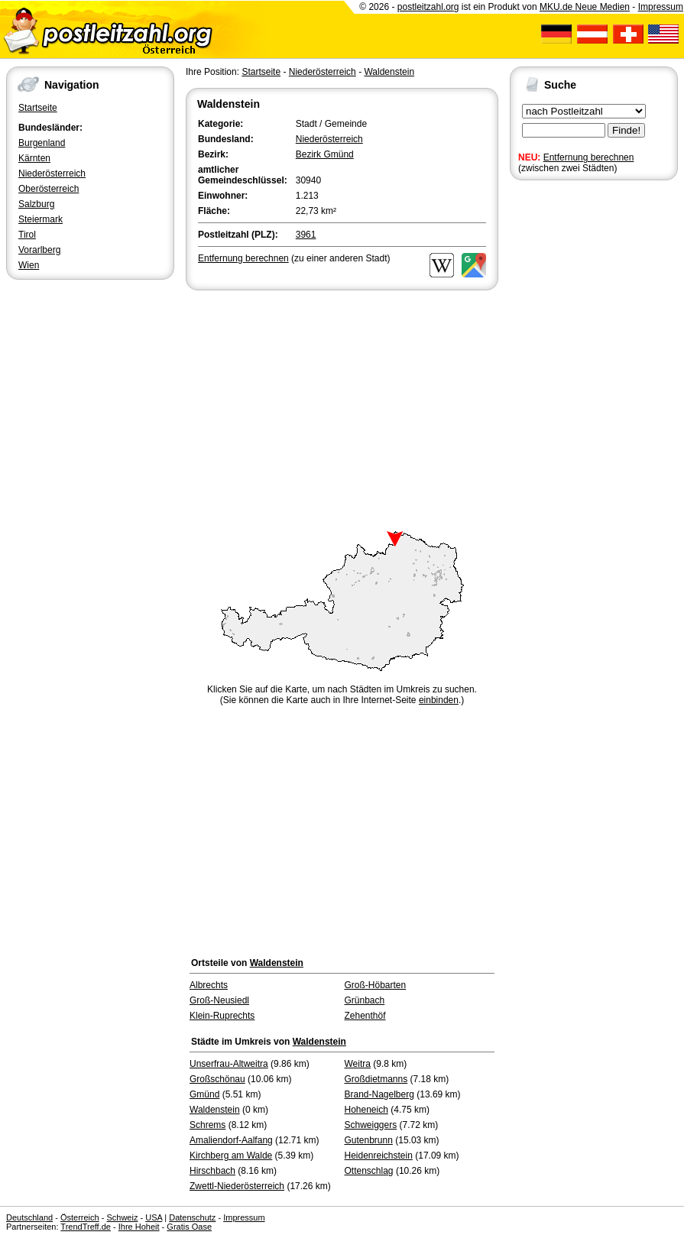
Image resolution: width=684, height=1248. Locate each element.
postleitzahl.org (428, 7)
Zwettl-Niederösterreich (237, 1186)
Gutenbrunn (369, 1140)
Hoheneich (366, 1109)
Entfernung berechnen (588, 157)
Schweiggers (371, 1125)
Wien (28, 265)
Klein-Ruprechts (222, 1015)
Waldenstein (389, 71)
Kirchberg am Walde (231, 1155)
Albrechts (209, 985)
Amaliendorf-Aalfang (231, 1140)
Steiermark (40, 219)
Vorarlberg (39, 250)
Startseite (37, 107)
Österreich (79, 1217)
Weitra (358, 1063)
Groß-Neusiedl (219, 1000)
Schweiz (122, 1217)
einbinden (439, 700)
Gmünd (204, 1094)
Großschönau (217, 1079)
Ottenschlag (369, 1170)
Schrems (207, 1125)
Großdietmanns (376, 1079)
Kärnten (34, 158)
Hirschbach (212, 1170)
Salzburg (36, 204)
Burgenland (41, 143)
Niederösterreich (52, 173)
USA (153, 1217)
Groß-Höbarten (376, 985)
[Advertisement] (342, 408)
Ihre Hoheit (139, 1226)
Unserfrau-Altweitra (229, 1063)
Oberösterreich (48, 188)
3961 (306, 234)
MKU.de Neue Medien (585, 7)
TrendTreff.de (85, 1226)
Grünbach (365, 1000)
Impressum (660, 7)
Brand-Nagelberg (379, 1094)
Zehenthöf (365, 1015)
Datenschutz (192, 1217)
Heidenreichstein (379, 1155)
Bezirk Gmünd (325, 154)
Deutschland (29, 1217)
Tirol (27, 234)
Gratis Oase (189, 1226)
